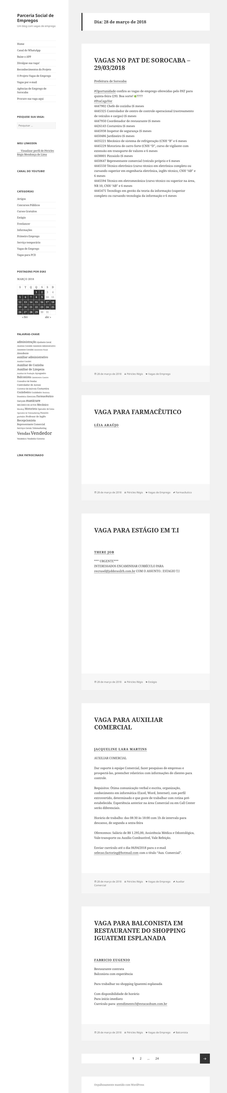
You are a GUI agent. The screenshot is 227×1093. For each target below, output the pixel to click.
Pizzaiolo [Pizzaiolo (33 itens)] (44, 413)
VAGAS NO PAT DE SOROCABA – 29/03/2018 (142, 64)
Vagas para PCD (26, 255)
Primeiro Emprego (28, 236)
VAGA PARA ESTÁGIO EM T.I (136, 530)
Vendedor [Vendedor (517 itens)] (41, 433)
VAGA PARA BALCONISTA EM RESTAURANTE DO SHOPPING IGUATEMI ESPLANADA (140, 930)
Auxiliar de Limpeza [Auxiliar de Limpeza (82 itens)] (30, 369)
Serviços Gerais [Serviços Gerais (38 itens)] (24, 428)
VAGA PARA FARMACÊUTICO (138, 412)
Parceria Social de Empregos (35, 17)
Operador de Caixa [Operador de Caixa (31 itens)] (46, 409)
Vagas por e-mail (27, 82)
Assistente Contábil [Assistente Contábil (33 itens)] (25, 349)
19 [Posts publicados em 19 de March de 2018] (20, 307)
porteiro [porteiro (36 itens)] (21, 416)
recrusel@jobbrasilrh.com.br (114, 571)
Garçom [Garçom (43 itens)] (21, 400)
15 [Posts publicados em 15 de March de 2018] (36, 302)
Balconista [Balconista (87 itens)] (24, 377)
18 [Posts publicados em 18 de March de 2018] (52, 302)
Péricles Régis (135, 374)
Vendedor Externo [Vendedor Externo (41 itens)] (36, 438)
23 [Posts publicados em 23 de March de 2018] (41, 307)
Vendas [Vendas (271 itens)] (23, 433)
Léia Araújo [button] (106, 425)
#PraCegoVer (103, 101)
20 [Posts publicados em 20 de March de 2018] (25, 307)
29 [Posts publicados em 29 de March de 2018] (36, 312)
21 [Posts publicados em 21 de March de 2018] (31, 307)
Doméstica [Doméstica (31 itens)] (21, 396)
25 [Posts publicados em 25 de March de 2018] (52, 307)
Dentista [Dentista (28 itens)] (46, 392)
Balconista (182, 1032)
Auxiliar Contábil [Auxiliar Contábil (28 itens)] (24, 361)
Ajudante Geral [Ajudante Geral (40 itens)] (44, 342)
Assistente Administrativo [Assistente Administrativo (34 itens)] (44, 346)
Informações (24, 230)
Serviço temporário (28, 242)
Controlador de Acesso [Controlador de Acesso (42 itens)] (29, 384)
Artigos (21, 199)
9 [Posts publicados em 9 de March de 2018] (42, 297)
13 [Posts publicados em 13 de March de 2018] (25, 302)
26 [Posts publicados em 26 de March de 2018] (20, 312)
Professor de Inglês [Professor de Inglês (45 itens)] (36, 416)
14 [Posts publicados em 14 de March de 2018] (31, 302)
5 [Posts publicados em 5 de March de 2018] (20, 297)
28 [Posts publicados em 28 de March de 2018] (31, 312)
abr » (48, 317)
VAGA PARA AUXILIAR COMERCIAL (128, 723)
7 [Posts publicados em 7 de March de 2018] (31, 297)
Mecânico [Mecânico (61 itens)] (42, 404)
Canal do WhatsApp (28, 50)
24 (158, 1057)
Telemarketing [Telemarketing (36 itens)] (39, 428)
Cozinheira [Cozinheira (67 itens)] (24, 392)
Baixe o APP (24, 56)
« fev (25, 317)
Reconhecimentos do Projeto (34, 69)
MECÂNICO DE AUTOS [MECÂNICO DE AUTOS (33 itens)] (26, 405)
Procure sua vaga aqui (30, 98)
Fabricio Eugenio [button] (112, 960)
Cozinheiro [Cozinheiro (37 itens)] (36, 392)
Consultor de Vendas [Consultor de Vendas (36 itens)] (27, 381)
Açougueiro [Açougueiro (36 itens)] (40, 373)
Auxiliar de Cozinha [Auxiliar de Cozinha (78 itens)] (30, 365)
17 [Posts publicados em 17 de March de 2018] (47, 302)
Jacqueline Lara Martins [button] (120, 749)
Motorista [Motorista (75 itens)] (31, 408)
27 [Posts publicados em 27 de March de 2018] (25, 312)
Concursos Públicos (28, 205)
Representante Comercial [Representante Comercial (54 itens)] (31, 424)
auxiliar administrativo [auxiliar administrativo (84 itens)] (32, 357)
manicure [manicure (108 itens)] (33, 400)
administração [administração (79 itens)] (26, 342)
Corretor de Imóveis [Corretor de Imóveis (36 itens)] (27, 388)
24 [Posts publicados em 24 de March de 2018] (47, 307)
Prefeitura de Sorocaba (110, 81)
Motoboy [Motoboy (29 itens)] (20, 409)
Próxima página (205, 1059)
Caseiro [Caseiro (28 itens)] (45, 377)
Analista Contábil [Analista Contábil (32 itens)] (24, 346)
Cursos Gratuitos (27, 211)
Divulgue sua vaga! (28, 63)
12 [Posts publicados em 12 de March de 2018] (20, 302)
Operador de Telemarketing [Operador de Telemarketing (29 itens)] (28, 413)
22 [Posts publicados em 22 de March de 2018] (36, 307)
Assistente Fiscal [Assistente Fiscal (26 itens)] (41, 350)
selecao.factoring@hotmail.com (116, 853)
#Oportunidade (105, 91)
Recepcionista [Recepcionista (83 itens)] (26, 420)
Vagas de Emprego (28, 248)
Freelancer (23, 223)
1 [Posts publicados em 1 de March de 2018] (36, 292)
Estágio (21, 217)
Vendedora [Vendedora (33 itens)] (22, 438)
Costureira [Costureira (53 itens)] (43, 388)
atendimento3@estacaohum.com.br (142, 1004)
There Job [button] (104, 552)
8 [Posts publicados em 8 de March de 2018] (36, 297)
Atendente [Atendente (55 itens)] (23, 353)
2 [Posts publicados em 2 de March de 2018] (42, 292)
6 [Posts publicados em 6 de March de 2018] (25, 297)
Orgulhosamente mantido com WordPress (119, 1084)
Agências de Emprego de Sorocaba (31, 90)
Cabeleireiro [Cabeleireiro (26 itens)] (37, 377)
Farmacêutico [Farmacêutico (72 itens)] (45, 396)
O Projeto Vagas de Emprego (34, 76)
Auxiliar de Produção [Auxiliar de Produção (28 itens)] (25, 373)
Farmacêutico (184, 492)
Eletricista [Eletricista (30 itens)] (31, 396)
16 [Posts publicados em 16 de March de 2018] (41, 302)
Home (20, 44)
